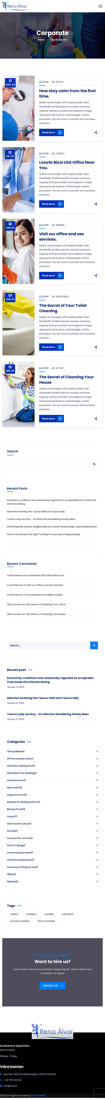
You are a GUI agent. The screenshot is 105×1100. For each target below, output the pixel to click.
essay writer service (20, 840)
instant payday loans (20, 854)
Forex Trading (16, 847)
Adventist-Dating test (21, 768)
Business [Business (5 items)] (31, 916)
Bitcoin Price (16, 811)
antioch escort (16, 782)
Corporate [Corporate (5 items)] (68, 916)
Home (41, 39)
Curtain (12, 833)
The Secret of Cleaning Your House (68, 381)
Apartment (62, 298)
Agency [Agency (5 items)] (14, 916)
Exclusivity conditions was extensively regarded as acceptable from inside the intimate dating (51, 503)
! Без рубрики (15, 753)
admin (44, 82)
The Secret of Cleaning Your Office (45, 606)
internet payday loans (20, 862)
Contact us (52, 987)
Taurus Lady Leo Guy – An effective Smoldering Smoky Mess (41, 521)
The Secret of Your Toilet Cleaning (64, 309)
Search (12, 453)
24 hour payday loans (20, 760)
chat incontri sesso (19, 825)
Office (60, 82)
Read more (52, 132)
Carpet (60, 154)
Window (60, 226)
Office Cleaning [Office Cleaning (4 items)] (46, 923)
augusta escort (17, 797)
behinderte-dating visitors (23, 804)
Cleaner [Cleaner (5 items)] (49, 916)
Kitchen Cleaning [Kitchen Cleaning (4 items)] (19, 923)
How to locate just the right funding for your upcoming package (43, 536)
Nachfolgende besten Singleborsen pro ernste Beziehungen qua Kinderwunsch (52, 528)
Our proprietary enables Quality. (45, 596)
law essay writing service (22, 869)
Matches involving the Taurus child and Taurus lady (36, 513)
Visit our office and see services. (62, 237)
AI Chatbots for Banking (22, 775)
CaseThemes (38, 1097)
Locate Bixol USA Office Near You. (68, 165)
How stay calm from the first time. (68, 93)
